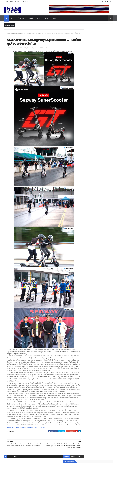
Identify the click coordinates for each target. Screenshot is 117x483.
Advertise (25, 1)
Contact (17, 1)
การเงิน (81, 292)
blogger (58, 470)
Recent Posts (87, 310)
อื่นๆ (80, 303)
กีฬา (80, 294)
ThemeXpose (14, 480)
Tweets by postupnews (86, 175)
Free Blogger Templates (26, 480)
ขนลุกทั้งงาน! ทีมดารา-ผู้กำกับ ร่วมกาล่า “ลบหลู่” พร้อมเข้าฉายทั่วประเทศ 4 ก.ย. (98, 192)
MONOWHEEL (19, 33)
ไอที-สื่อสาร (22, 18)
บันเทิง (46, 18)
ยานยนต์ (13, 33)
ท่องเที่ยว (38, 18)
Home (7, 1)
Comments (104, 310)
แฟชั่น (81, 298)
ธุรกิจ (12, 18)
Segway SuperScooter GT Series (32, 33)
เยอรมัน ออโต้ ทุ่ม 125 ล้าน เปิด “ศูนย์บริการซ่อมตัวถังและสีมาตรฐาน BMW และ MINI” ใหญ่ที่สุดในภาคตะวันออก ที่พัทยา (100, 185)
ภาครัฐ (54, 18)
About (12, 1)
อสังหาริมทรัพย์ (83, 283)
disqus (65, 470)
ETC (82, 319)
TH (42, 33)
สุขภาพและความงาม (85, 296)
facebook (72, 470)
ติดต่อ (81, 305)
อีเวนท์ (31, 18)
